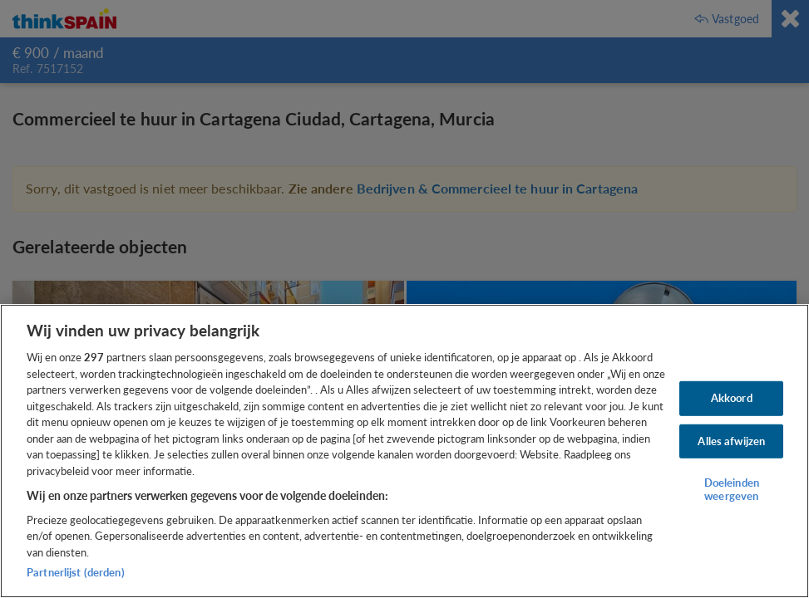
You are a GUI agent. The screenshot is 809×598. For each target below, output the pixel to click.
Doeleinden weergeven (731, 489)
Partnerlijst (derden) (76, 572)
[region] (404, 451)
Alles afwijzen (731, 440)
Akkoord (731, 397)
